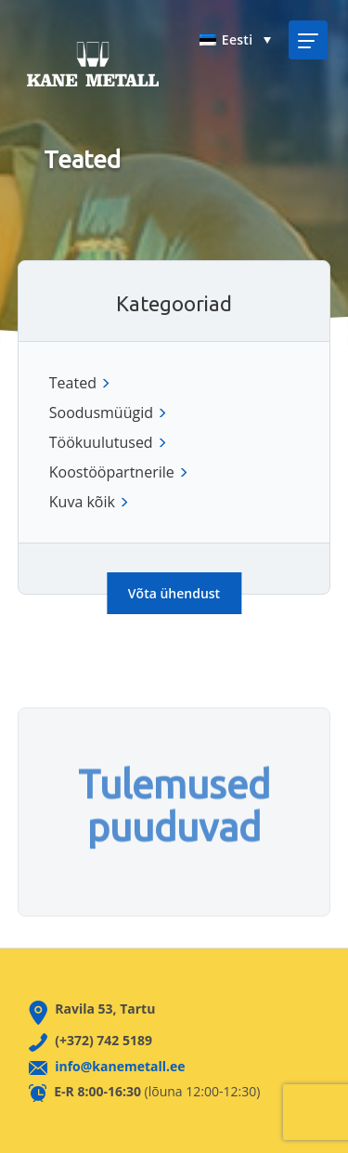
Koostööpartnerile (117, 472)
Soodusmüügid (106, 412)
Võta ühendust (174, 593)
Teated (73, 383)
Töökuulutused (106, 442)
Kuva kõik (87, 501)
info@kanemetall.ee (120, 1066)
